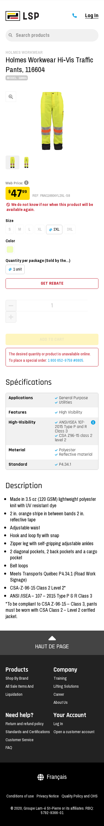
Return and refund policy (25, 724)
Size (9, 221)
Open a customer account (74, 732)
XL (40, 229)
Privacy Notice (48, 796)
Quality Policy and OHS (80, 796)
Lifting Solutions (66, 686)
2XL (56, 229)
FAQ (9, 747)
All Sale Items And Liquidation (20, 690)
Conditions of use (20, 796)
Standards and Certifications (28, 732)
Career (59, 694)
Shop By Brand (17, 678)
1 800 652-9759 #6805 (65, 360)
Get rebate (52, 283)
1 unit (17, 269)
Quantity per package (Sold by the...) (38, 260)
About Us (61, 702)
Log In (91, 16)
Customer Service (20, 740)
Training (60, 678)
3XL (70, 229)
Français (52, 776)
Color (10, 241)
